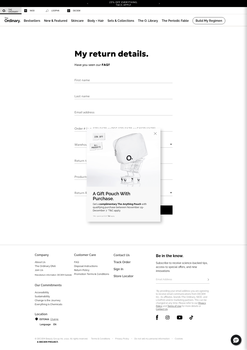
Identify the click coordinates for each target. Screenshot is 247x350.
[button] (55, 21)
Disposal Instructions (86, 266)
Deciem (73, 10)
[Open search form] (209, 3)
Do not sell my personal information (152, 339)
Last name (82, 96)
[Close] (155, 133)
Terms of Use (174, 306)
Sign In (118, 269)
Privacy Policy (122, 339)
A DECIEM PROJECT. (47, 342)
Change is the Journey (47, 300)
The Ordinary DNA (45, 266)
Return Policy (81, 270)
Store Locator (123, 276)
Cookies (179, 339)
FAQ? (106, 65)
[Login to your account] (229, 3)
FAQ (76, 262)
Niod (29, 10)
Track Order (122, 262)
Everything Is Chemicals (48, 304)
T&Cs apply (123, 4)
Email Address (164, 279)
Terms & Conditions (100, 339)
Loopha (52, 10)
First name (82, 80)
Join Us (39, 270)
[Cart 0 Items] (239, 3)
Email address (84, 112)
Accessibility (42, 292)
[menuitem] (11, 10)
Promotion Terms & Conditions (91, 274)
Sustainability (42, 296)
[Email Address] (182, 280)
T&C (109, 216)
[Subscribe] (208, 280)
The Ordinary (10, 11)
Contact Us (162, 309)
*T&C (110, 210)
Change (54, 319)
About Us (40, 262)
